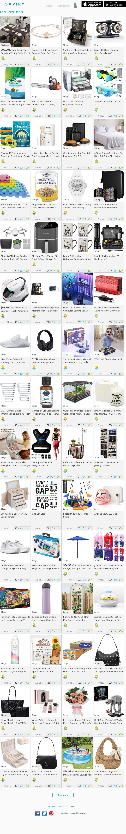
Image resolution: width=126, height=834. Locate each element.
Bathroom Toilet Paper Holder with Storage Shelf (77, 464)
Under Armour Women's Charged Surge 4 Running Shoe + (13, 568)
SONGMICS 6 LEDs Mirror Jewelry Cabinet (106, 464)
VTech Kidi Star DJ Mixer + (108, 359)
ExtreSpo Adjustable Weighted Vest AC (42, 464)
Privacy (62, 806)
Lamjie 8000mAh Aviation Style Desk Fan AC (106, 51)
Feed (73, 806)
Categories (63, 5)
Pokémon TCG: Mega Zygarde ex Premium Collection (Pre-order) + (15, 619)
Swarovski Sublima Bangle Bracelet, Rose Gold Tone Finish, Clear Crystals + (45, 53)
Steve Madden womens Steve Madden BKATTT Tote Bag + (14, 723)
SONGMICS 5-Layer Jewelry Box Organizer (14, 515)
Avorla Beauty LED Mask (106, 513)
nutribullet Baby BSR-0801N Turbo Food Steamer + (107, 618)
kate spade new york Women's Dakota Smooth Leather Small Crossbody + (46, 774)
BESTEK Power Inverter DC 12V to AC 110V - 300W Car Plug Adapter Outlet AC (107, 310)
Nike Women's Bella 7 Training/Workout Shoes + (15, 361)
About (51, 806)
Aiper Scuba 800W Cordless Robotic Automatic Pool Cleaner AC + (14, 310)
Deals (49, 5)
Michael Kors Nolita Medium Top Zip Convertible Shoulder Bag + (108, 671)
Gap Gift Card (38, 513)
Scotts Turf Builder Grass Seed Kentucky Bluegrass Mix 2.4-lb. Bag (15, 104)
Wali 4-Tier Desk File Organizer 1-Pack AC (73, 103)
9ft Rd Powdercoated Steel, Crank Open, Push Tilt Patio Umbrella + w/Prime (77, 568)
